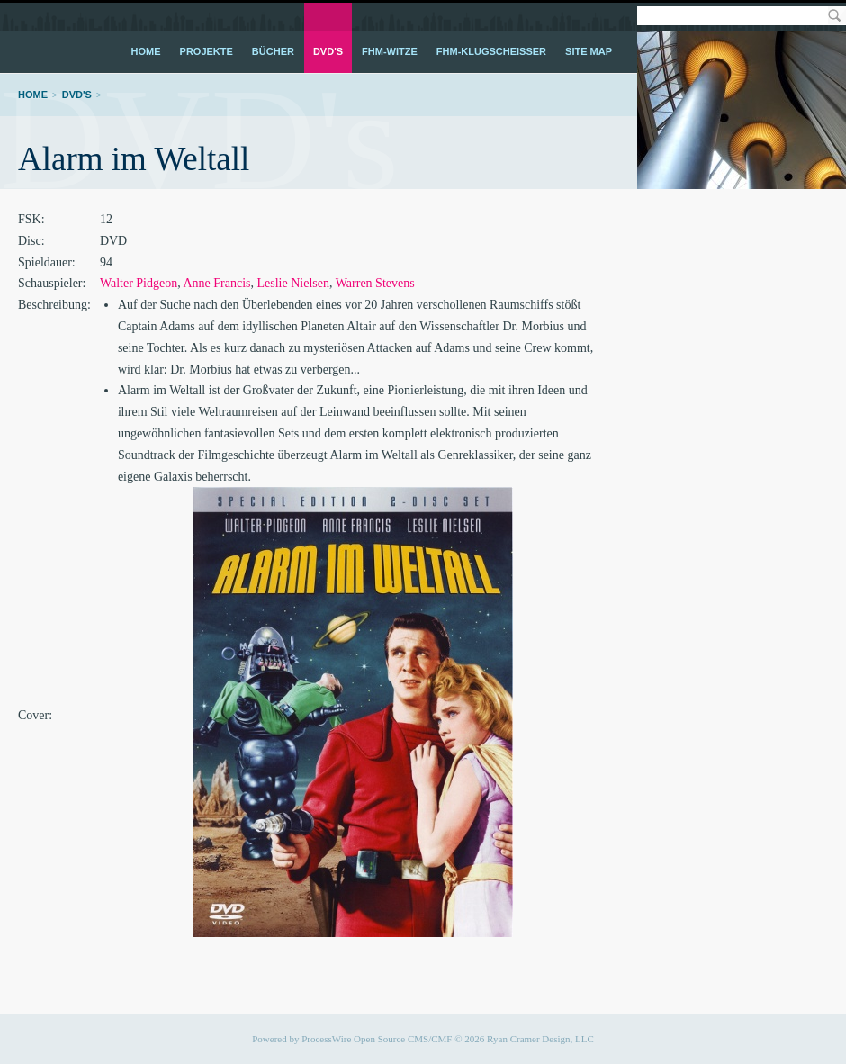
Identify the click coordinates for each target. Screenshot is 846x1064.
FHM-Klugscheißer (491, 51)
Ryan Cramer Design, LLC (540, 1038)
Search (834, 15)
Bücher (273, 51)
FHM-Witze (390, 51)
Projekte (206, 51)
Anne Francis (216, 283)
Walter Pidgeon (138, 283)
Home (146, 51)
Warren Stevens (375, 283)
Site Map (588, 51)
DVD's (328, 51)
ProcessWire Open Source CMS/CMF (377, 1038)
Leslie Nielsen (293, 283)
